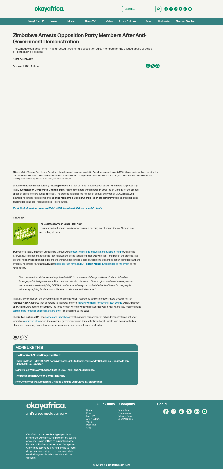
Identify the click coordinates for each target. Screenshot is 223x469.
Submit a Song (125, 416)
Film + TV (90, 21)
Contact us (123, 410)
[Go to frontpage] (49, 9)
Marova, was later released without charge (100, 302)
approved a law (32, 321)
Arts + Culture (127, 21)
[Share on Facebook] (148, 66)
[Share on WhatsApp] (157, 66)
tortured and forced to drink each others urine (37, 311)
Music (71, 21)
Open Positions (125, 419)
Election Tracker (185, 21)
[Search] (158, 9)
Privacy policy (124, 413)
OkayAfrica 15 (36, 21)
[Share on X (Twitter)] (152, 66)
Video (109, 21)
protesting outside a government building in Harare (96, 252)
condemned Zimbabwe (57, 317)
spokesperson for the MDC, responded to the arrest (92, 264)
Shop (149, 21)
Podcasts (164, 21)
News (54, 21)
